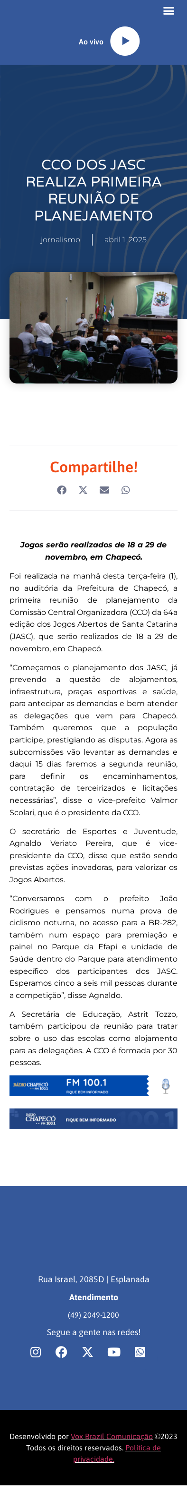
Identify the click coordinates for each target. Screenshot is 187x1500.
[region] (93, 1419)
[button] (168, 14)
